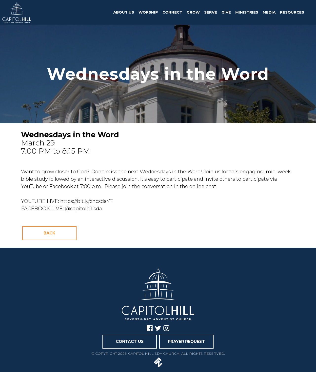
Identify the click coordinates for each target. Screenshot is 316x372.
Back (49, 233)
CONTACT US (130, 341)
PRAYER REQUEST (186, 341)
